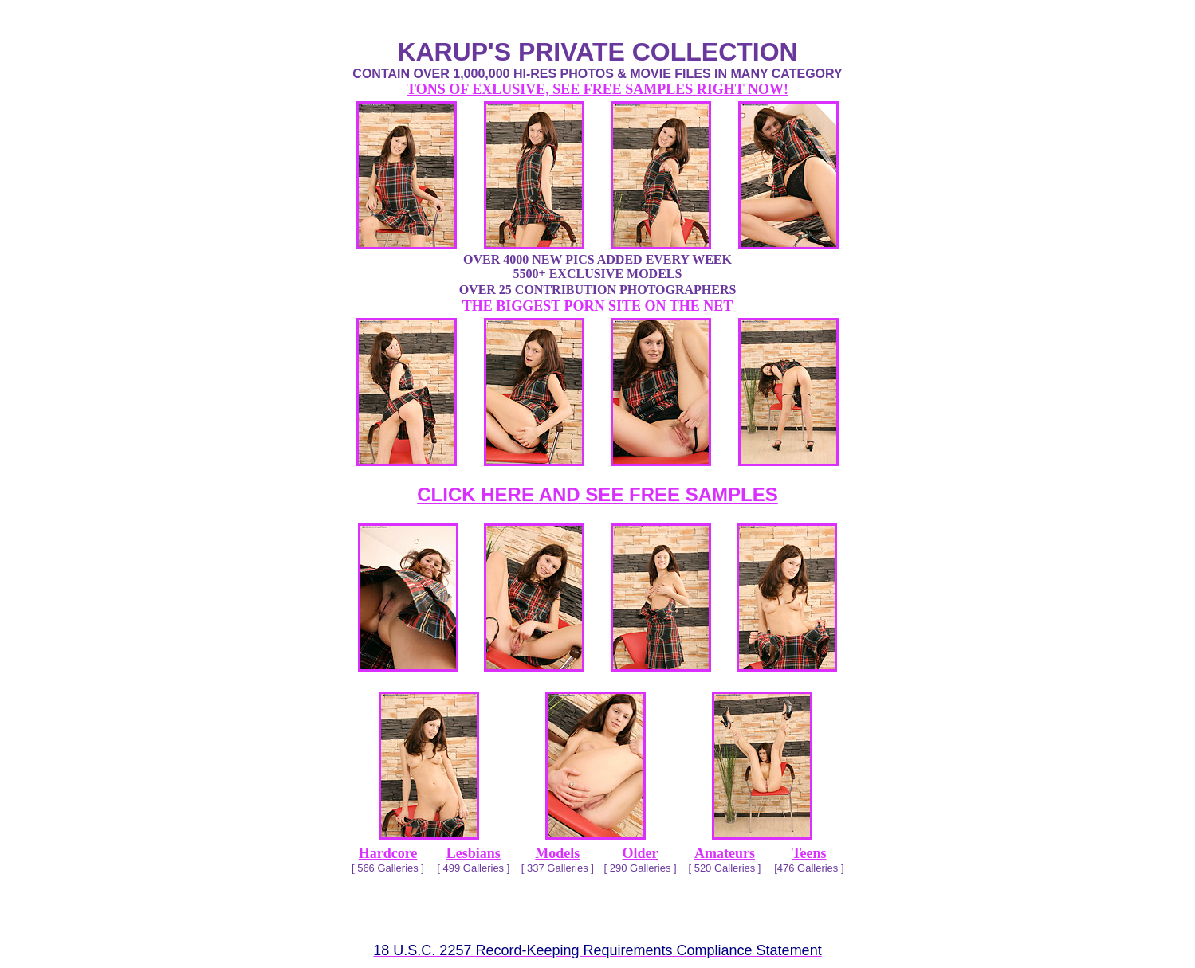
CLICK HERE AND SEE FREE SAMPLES (597, 494)
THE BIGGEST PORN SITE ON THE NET (597, 306)
